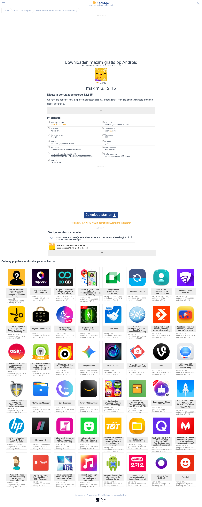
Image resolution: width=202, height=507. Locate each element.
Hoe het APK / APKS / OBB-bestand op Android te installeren (101, 223)
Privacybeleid (92, 495)
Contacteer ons (80, 495)
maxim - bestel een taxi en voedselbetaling (56, 11)
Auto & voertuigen (22, 11)
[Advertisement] (118, 39)
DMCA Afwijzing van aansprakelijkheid (113, 495)
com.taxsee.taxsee (58, 124)
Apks (6, 11)
